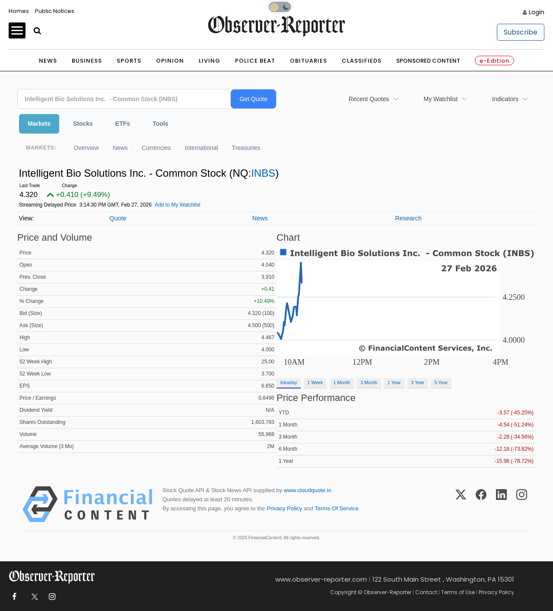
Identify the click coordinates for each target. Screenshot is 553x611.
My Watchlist (440, 98)
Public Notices (54, 11)
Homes (19, 11)
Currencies (156, 147)
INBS (263, 173)
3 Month (368, 382)
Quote (117, 218)
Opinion (170, 61)
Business (87, 61)
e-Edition (494, 61)
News (48, 61)
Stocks (83, 123)
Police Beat (255, 61)
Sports (129, 61)
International (201, 147)
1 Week (315, 382)
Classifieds (361, 61)
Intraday (288, 382)
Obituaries (308, 61)
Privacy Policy (284, 508)
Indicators (505, 98)
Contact (426, 592)
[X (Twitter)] (461, 504)
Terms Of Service (336, 508)
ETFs (122, 123)
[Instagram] (522, 504)
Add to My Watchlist (177, 205)
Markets (39, 123)
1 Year (394, 382)
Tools (160, 123)
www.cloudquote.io (307, 490)
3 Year (417, 382)
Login (536, 12)
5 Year (441, 382)
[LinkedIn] (501, 504)
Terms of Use (458, 592)
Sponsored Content (428, 61)
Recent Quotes (369, 98)
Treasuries (246, 147)
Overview (86, 147)
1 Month (342, 382)
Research (408, 218)
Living (209, 61)
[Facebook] (481, 504)
